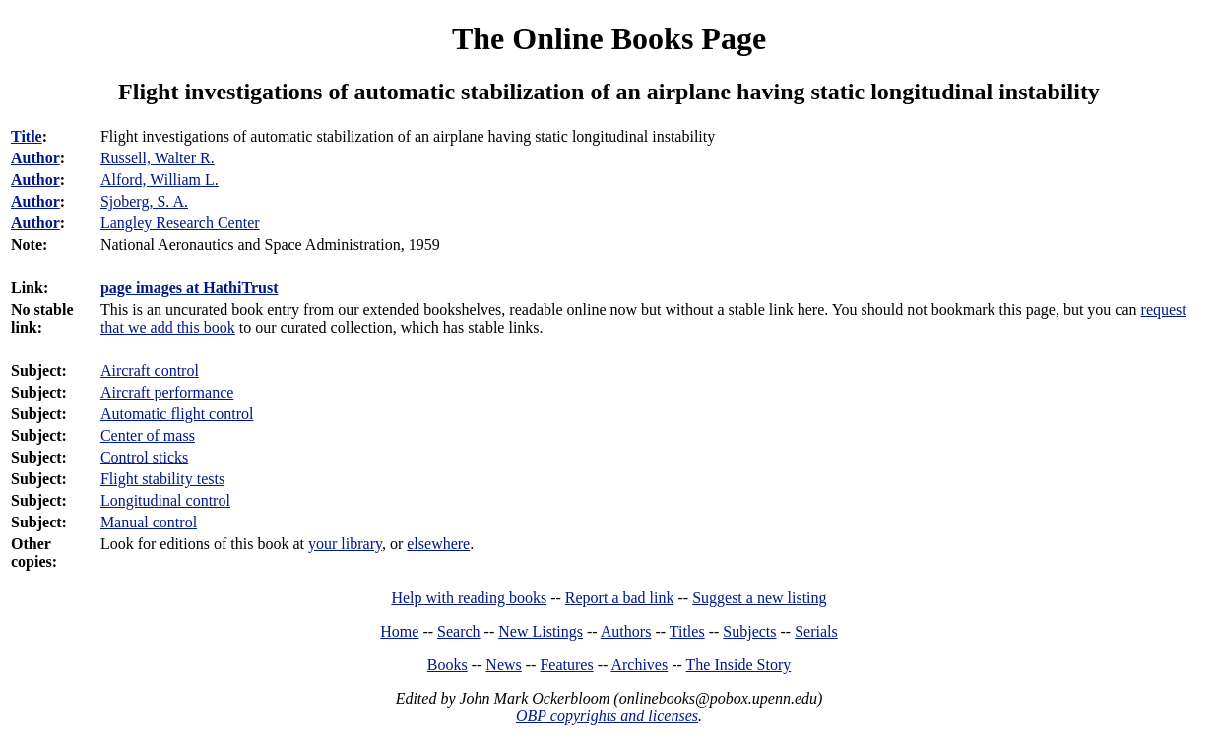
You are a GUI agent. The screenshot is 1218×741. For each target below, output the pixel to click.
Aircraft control (149, 370)
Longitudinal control (165, 500)
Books (447, 664)
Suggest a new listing (759, 597)
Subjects (749, 631)
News (503, 664)
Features (566, 664)
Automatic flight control (177, 413)
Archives (639, 664)
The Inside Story (739, 664)
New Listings (540, 631)
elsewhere (438, 543)
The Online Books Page (609, 38)
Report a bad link (619, 597)
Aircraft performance (166, 392)
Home (399, 631)
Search (459, 631)
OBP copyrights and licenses (607, 716)
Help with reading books (468, 597)
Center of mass (147, 435)
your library (345, 543)
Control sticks (144, 457)
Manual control (148, 522)
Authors (626, 631)
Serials (816, 631)
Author (35, 158)
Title (26, 136)
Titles (687, 631)
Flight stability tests (162, 478)
